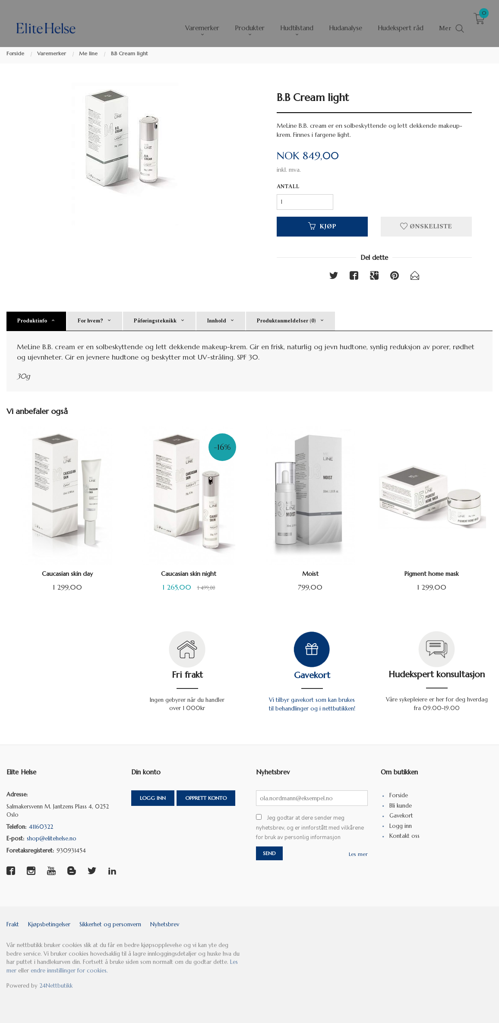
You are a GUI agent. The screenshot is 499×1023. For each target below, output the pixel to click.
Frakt (12, 924)
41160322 (41, 826)
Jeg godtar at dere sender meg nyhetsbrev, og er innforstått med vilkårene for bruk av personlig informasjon (310, 827)
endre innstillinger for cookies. (69, 970)
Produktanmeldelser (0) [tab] (286, 321)
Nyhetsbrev (164, 924)
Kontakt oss (404, 836)
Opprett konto (206, 798)
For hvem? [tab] (90, 321)
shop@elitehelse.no (51, 838)
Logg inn (153, 798)
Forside (398, 795)
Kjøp (322, 226)
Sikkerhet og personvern (110, 924)
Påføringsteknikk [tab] (155, 321)
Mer (445, 22)
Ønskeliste (426, 226)
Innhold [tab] (216, 321)
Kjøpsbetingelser (49, 924)
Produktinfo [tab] (32, 321)
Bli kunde (400, 805)
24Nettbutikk (56, 985)
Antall (288, 187)
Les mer (358, 854)
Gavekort (312, 675)
